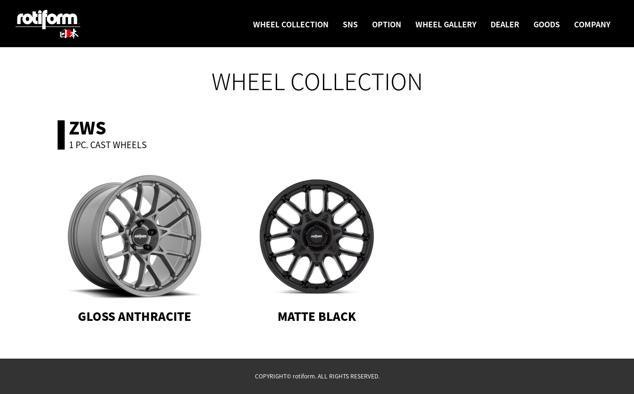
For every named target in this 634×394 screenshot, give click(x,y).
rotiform (48, 24)
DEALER (504, 24)
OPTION (386, 24)
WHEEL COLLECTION (291, 24)
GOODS (546, 24)
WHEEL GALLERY (445, 24)
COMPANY (592, 24)
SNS (350, 24)
